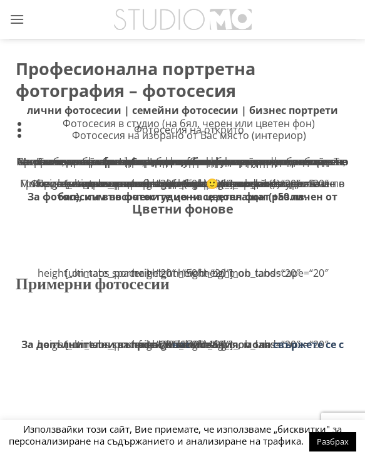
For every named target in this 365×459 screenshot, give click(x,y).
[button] (16, 19)
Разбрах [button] (333, 441)
